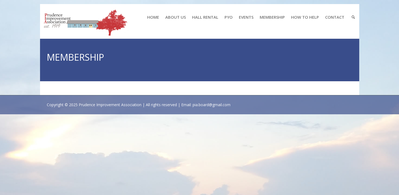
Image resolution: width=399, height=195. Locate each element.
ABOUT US (175, 17)
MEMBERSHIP (272, 17)
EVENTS (246, 17)
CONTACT (334, 17)
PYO (229, 17)
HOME (153, 17)
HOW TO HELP (305, 17)
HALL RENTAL (205, 17)
